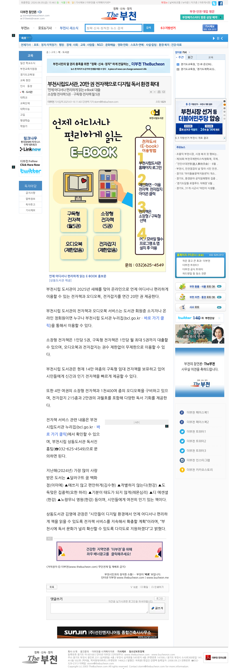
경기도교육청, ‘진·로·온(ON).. (195, 64)
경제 (68, 45)
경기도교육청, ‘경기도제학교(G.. (196, 69)
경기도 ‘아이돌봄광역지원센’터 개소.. (196, 173)
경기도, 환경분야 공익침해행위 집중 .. (197, 178)
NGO (100, 45)
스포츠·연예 (136, 45)
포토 (36, 45)
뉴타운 (185, 2)
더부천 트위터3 (196, 450)
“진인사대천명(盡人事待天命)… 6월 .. (197, 164)
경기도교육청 (27, 74)
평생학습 (25, 120)
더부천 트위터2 (196, 441)
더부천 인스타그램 (198, 460)
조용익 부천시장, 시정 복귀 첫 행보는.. (197, 154)
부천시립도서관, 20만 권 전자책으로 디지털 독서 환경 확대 (103, 84)
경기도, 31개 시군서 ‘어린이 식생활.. (196, 188)
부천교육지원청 (28, 69)
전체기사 (26, 45)
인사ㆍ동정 (26, 86)
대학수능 (25, 109)
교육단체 (25, 103)
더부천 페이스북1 (198, 412)
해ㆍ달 (70, 2)
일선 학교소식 (27, 63)
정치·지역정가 (48, 45)
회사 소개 (72, 652)
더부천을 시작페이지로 (98, 2)
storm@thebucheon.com (106, 102)
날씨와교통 (175, 2)
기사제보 (80, 2)
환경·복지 (164, 45)
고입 (22, 115)
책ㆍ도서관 (27, 92)
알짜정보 (30, 199)
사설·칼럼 (151, 45)
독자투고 (30, 204)
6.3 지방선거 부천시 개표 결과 (191, 138)
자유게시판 (204, 2)
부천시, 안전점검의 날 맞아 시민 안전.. (197, 169)
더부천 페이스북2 (198, 422)
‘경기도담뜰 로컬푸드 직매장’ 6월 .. (195, 183)
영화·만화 (122, 45)
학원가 (23, 126)
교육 (82, 45)
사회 (75, 45)
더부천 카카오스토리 (200, 469)
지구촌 (194, 2)
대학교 (23, 97)
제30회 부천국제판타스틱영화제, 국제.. (197, 159)
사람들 (91, 45)
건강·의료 (176, 45)
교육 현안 (25, 80)
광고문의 (84, 652)
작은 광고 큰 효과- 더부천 (196, 261)
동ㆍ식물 (61, 2)
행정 (61, 45)
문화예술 (110, 45)
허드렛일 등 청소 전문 (194, 273)
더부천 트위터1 (190, 265)
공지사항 (30, 193)
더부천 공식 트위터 (192, 269)
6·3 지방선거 (168, 28)
